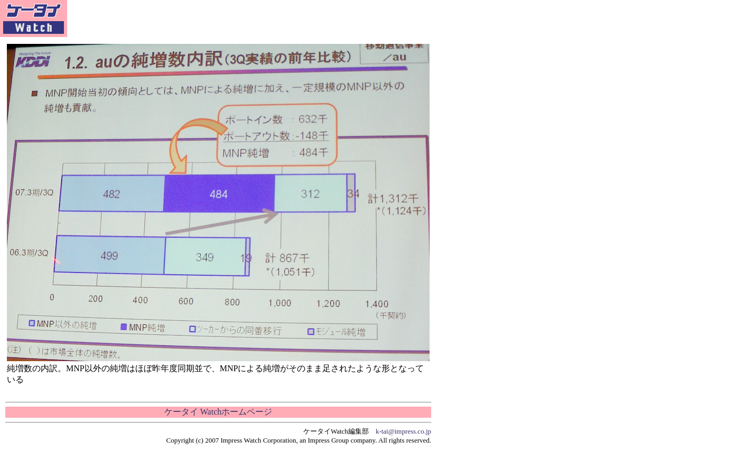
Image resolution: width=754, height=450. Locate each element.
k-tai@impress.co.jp (403, 431)
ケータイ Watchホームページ (218, 411)
